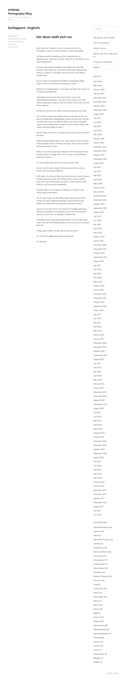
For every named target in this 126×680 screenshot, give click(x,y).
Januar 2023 (99, 241)
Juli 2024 (97, 167)
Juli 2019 (97, 413)
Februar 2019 (99, 433)
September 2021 (100, 306)
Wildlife (96, 662)
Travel (96, 650)
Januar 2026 (99, 94)
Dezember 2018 (100, 441)
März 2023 (98, 233)
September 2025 (100, 110)
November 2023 (100, 200)
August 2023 (99, 212)
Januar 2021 (99, 339)
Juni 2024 (97, 171)
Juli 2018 (97, 462)
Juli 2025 (97, 118)
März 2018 (98, 478)
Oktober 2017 (99, 498)
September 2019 (100, 404)
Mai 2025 (97, 126)
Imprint (116, 673)
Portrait (13, 36)
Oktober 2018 (99, 449)
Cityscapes (98, 556)
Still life (96, 642)
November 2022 (100, 249)
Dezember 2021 (100, 294)
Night (96, 613)
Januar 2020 (99, 388)
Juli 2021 (97, 314)
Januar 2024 (99, 192)
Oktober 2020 (99, 351)
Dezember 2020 (100, 343)
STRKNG (110, 673)
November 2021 (100, 298)
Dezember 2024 (100, 147)
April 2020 (98, 376)
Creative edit (99, 564)
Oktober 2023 (99, 204)
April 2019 (98, 425)
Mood (96, 605)
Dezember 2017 (100, 490)
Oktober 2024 (99, 155)
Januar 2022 (99, 290)
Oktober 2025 (99, 106)
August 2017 (99, 507)
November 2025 (100, 102)
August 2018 (99, 457)
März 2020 (98, 380)
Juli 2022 (97, 265)
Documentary (99, 568)
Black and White (100, 552)
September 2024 (100, 159)
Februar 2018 (99, 482)
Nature (96, 609)
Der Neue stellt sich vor (54, 37)
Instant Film (98, 589)
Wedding (97, 658)
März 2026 (98, 86)
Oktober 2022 (99, 253)
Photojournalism (100, 629)
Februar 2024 (99, 188)
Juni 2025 (97, 122)
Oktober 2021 (99, 302)
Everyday (97, 572)
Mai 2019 (97, 421)
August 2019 (99, 408)
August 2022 (99, 261)
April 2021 (98, 327)
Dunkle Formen (100, 48)
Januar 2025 (99, 143)
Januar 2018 (99, 486)
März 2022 (98, 282)
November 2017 (100, 494)
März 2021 (98, 331)
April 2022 (98, 278)
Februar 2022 (99, 286)
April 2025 (98, 130)
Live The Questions (101, 43)
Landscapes (98, 597)
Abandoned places (101, 527)
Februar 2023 (99, 237)
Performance (99, 625)
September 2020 (100, 355)
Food (96, 585)
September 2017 (100, 502)
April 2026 (98, 81)
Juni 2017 (97, 515)
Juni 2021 (97, 319)
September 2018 (100, 453)
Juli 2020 (97, 363)
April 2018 (98, 474)
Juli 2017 (97, 511)
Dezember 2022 (100, 245)
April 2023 (98, 229)
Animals (97, 544)
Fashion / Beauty (100, 576)
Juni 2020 (97, 368)
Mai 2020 (97, 372)
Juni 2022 (97, 269)
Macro (96, 601)
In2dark (97, 67)
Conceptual (98, 560)
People (96, 621)
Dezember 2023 (100, 196)
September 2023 (100, 208)
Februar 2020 (99, 384)
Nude (96, 617)
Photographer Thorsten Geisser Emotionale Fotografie (17, 41)
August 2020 (99, 359)
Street (96, 646)
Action (96, 535)
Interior (96, 593)
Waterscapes (99, 654)
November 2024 (100, 151)
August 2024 (99, 163)
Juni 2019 (97, 417)
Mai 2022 (97, 274)
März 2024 (98, 184)
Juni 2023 (97, 220)
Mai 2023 (97, 224)
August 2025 (99, 114)
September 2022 (100, 257)
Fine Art (97, 580)
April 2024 (98, 180)
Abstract (97, 531)
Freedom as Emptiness (103, 62)
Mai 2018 (97, 470)
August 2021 (99, 310)
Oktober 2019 (99, 400)
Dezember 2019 (100, 392)
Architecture (98, 548)
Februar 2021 (99, 335)
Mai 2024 (97, 175)
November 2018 (100, 445)
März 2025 (98, 135)
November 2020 (100, 347)
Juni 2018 (97, 466)
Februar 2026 (99, 90)
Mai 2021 (97, 323)
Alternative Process (101, 540)
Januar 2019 (99, 437)
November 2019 (100, 396)
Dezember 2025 (100, 98)
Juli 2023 (97, 216)
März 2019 (98, 429)
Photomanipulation (101, 634)
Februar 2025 (99, 139)
